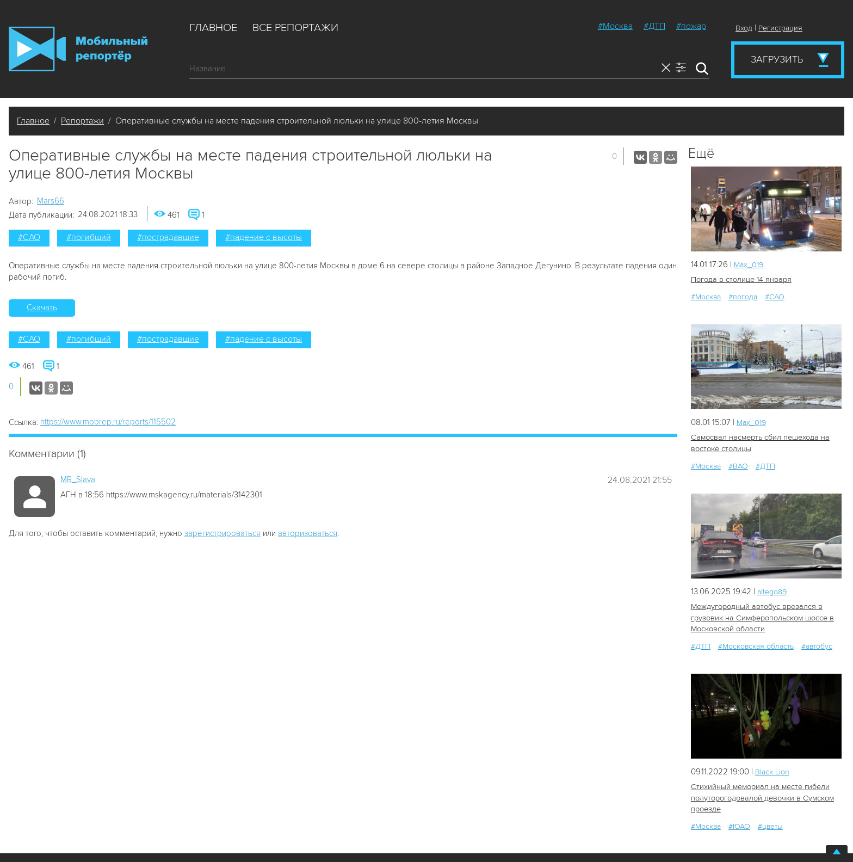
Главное (213, 27)
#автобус (816, 644)
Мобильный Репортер (78, 49)
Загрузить (777, 59)
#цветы (770, 823)
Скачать (42, 307)
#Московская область (756, 644)
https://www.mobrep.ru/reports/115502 (108, 422)
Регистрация (780, 28)
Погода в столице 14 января (740, 279)
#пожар (691, 26)
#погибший (88, 237)
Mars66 (50, 201)
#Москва (615, 26)
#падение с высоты (263, 237)
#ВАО (738, 465)
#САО (29, 237)
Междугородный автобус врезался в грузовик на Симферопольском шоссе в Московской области (761, 616)
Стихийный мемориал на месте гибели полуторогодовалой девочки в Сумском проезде (760, 795)
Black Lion (773, 769)
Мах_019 (749, 264)
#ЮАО (739, 823)
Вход (743, 28)
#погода (742, 296)
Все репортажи (295, 27)
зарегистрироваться (222, 533)
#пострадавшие (168, 237)
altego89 (773, 590)
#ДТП (654, 26)
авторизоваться (307, 533)
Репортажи (82, 120)
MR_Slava (77, 479)
